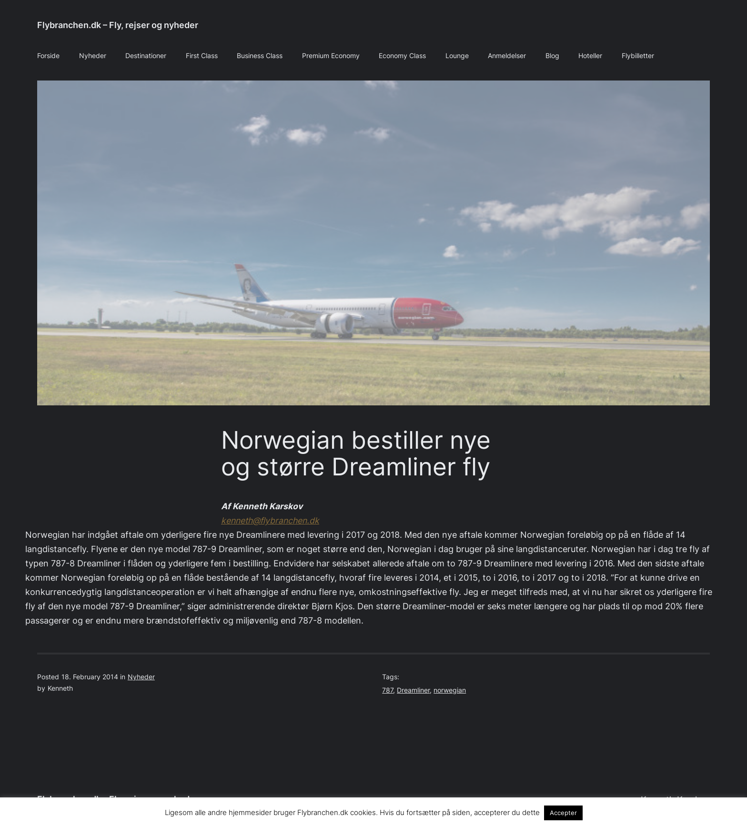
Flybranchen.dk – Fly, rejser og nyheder (117, 25)
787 (387, 690)
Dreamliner (413, 690)
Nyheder (141, 677)
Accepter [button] (563, 812)
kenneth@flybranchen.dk (270, 520)
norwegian (450, 690)
